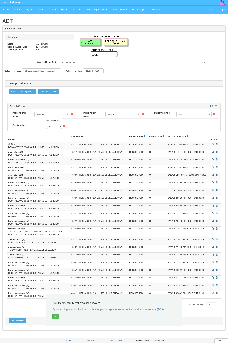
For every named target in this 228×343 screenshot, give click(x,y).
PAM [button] (16, 9)
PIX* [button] (40, 9)
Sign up (211, 9)
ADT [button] (5, 9)
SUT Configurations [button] (97, 9)
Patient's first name (19, 114)
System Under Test (46, 62)
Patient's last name (89, 114)
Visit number (52, 120)
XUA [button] (64, 9)
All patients (77, 9)
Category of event (13, 71)
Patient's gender (162, 113)
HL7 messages (139, 9)
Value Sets (155, 9)
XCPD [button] (52, 9)
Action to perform (74, 71)
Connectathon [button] (119, 9)
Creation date (19, 125)
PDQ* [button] (28, 9)
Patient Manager (12, 2)
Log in (223, 9)
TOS (160, 309)
